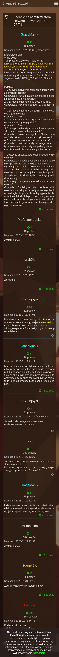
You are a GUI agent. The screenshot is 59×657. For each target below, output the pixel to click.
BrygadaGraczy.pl (15, 3)
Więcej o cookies (44, 647)
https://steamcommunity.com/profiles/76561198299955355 (29, 65)
